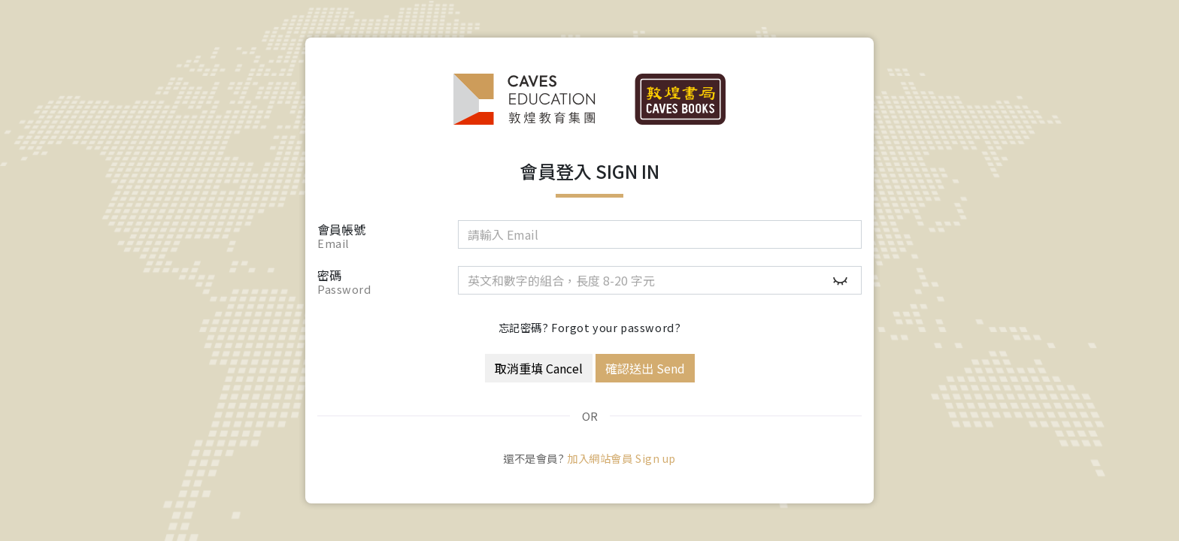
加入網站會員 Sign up (621, 458)
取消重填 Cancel (539, 368)
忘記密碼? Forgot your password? (590, 327)
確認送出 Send (645, 368)
